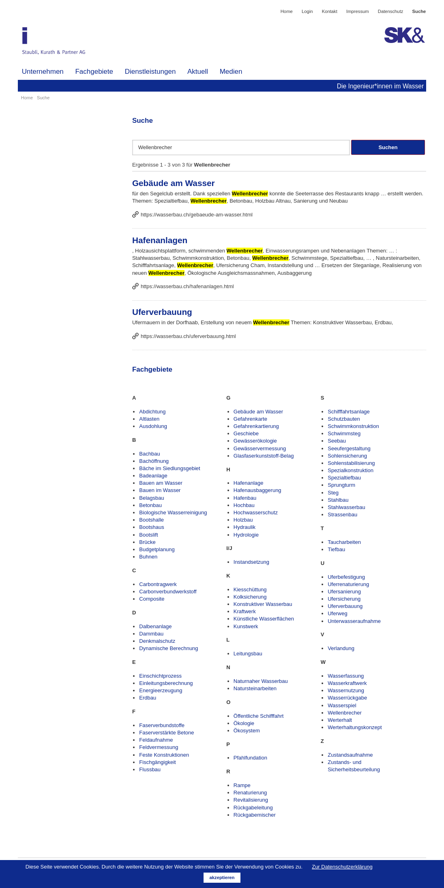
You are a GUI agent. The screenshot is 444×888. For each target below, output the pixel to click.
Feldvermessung (158, 747)
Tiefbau (336, 549)
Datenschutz (390, 11)
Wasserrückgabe (347, 698)
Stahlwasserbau (346, 507)
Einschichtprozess (160, 676)
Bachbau (149, 454)
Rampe (242, 785)
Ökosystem (247, 731)
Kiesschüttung (250, 589)
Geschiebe (246, 433)
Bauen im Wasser (159, 490)
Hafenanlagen (159, 240)
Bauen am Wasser (160, 483)
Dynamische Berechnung (168, 648)
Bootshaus (151, 527)
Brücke (147, 542)
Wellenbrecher (345, 713)
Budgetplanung (156, 549)
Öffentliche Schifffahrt (259, 716)
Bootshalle (151, 520)
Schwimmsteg (344, 433)
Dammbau (151, 634)
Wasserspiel (342, 705)
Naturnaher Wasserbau (261, 681)
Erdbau (147, 698)
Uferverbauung (162, 312)
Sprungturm (341, 485)
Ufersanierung (344, 591)
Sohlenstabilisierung (351, 463)
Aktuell (197, 71)
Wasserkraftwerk (347, 683)
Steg (333, 493)
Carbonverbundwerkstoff (167, 591)
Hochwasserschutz (256, 512)
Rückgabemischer (255, 815)
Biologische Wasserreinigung (173, 512)
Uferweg (337, 613)
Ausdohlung (153, 426)
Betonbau (150, 505)
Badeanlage (153, 476)
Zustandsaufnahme (350, 755)
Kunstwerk (246, 626)
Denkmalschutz (157, 641)
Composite (151, 599)
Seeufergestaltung (349, 448)
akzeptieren (222, 877)
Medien (231, 71)
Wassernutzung (346, 690)
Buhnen (148, 557)
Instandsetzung (251, 562)
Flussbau (150, 769)
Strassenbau (342, 514)
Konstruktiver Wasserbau (263, 604)
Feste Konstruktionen (164, 755)
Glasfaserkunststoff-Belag (264, 456)
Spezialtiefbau (344, 478)
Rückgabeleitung (253, 808)
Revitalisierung (251, 800)
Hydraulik (244, 527)
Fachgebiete (94, 71)
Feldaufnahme (156, 740)
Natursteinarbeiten (255, 688)
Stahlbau (338, 500)
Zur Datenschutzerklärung (342, 867)
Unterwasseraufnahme (354, 621)
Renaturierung (250, 793)
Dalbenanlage (155, 626)
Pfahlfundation (250, 758)
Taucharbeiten (344, 542)
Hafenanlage (249, 483)
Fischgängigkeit (157, 762)
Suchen (387, 147)
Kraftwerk (245, 611)
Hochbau (244, 505)
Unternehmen (43, 71)
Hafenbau (245, 498)
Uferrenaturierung (348, 584)
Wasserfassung (346, 676)
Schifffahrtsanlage (349, 412)
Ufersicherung (344, 599)
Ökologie (244, 723)
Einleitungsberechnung (166, 683)
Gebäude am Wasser (173, 183)
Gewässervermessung (260, 448)
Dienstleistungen (150, 71)
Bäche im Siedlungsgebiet (169, 468)
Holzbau (243, 520)
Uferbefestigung (346, 577)
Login (307, 11)
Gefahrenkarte (250, 419)
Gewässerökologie (255, 441)
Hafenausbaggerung (257, 490)
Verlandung (341, 648)
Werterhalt (340, 720)
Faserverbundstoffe (161, 725)
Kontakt (329, 11)
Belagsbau (151, 498)
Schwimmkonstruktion (353, 426)
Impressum (357, 11)
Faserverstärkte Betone (166, 733)
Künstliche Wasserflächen (264, 619)
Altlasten (149, 419)
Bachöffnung (154, 461)
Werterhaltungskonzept (355, 727)
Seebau (337, 441)
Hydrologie (246, 535)
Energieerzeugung (160, 690)
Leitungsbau (248, 653)
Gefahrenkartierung (256, 426)
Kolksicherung (250, 597)
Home (287, 11)
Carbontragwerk (158, 584)
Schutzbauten (344, 419)
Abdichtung (152, 412)
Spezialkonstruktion (350, 470)
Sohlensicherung (347, 456)
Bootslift (148, 535)
